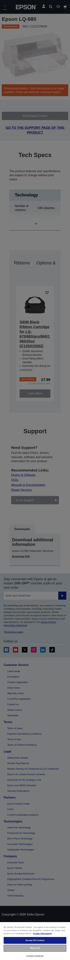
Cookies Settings (34, 956)
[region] (35, 941)
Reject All (35, 948)
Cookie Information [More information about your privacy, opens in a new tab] (42, 933)
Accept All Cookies (35, 940)
